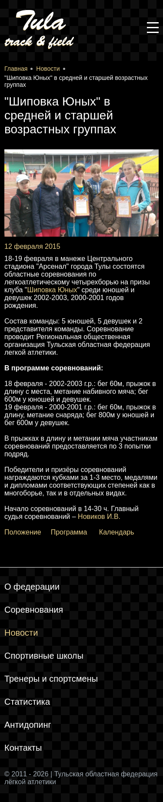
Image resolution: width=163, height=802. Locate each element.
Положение (22, 532)
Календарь (116, 532)
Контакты (23, 747)
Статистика (27, 701)
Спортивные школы (43, 655)
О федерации (32, 586)
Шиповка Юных (52, 290)
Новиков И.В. (99, 516)
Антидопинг (27, 724)
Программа (69, 532)
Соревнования (33, 609)
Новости (21, 632)
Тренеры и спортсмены (51, 678)
